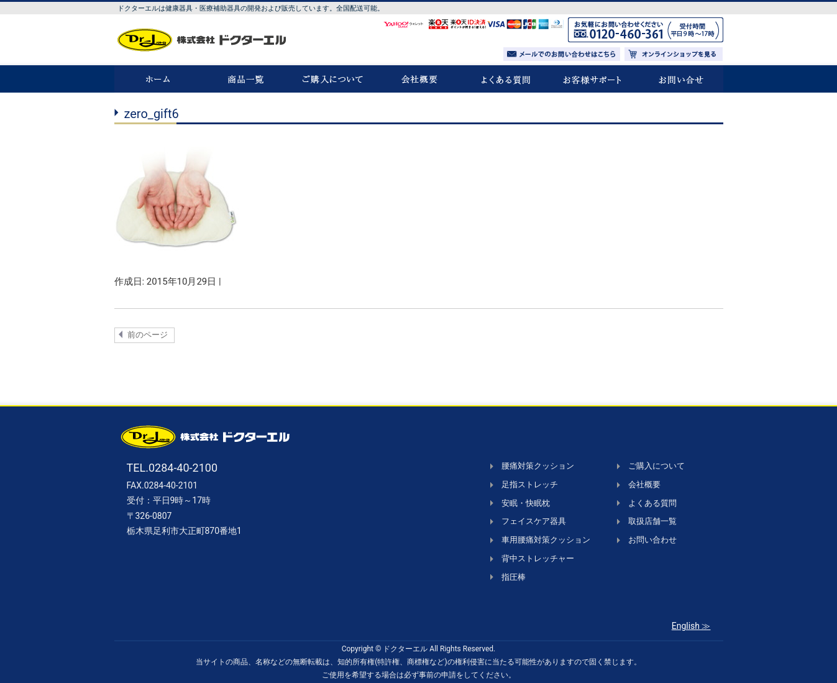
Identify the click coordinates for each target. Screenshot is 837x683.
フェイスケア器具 (533, 521)
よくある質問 (652, 503)
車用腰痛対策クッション (545, 539)
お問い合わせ (652, 539)
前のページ (147, 334)
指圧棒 (513, 577)
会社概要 (644, 484)
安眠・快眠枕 (525, 503)
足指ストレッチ (529, 484)
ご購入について (656, 465)
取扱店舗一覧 (652, 521)
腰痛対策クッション (537, 465)
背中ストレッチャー (537, 558)
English (686, 626)
